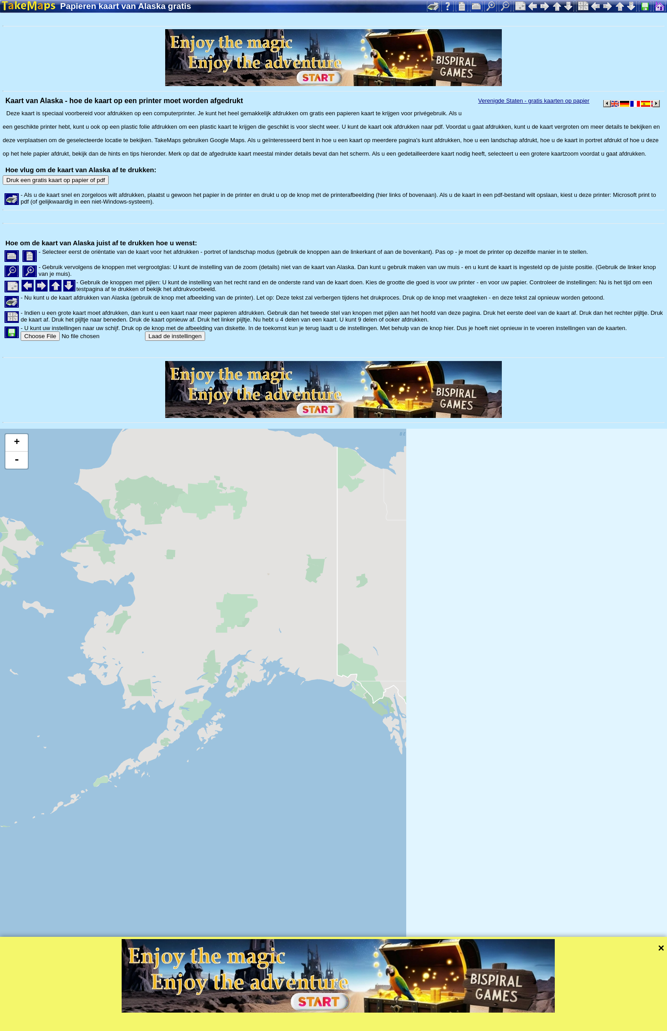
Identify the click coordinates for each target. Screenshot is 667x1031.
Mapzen (390, 1012)
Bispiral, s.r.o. (92, 1024)
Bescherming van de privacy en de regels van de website (230, 1024)
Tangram (311, 1012)
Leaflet (281, 1012)
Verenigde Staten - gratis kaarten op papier (533, 100)
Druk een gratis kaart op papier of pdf (55, 180)
